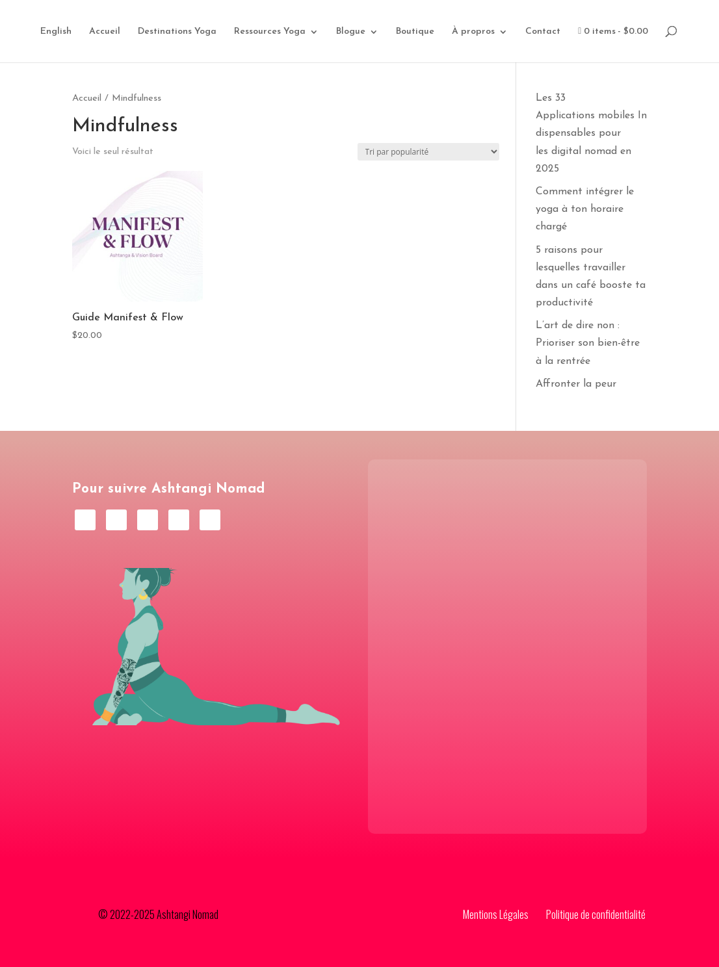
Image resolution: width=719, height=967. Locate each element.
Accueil (104, 31)
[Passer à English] (56, 44)
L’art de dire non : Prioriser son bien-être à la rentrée (588, 343)
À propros (473, 31)
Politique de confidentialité (596, 914)
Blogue (350, 31)
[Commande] (428, 152)
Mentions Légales (496, 914)
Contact (542, 31)
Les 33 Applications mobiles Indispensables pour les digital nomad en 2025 (591, 133)
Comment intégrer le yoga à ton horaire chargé (585, 209)
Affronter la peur (576, 384)
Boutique (415, 31)
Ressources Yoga (270, 31)
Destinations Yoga (177, 31)
